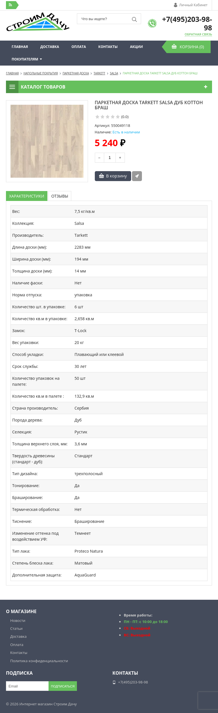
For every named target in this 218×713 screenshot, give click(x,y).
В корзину (116, 176)
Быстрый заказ (137, 176)
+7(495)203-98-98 (187, 23)
